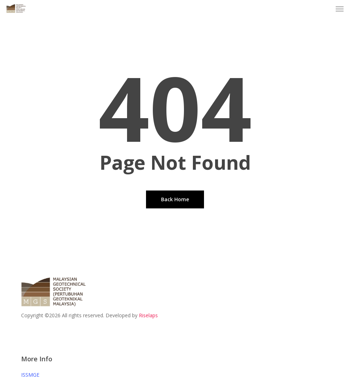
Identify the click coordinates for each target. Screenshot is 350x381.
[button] (340, 8)
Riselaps (148, 315)
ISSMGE (30, 374)
